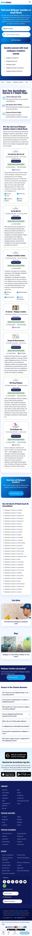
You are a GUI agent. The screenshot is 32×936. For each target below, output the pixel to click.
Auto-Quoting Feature (23, 858)
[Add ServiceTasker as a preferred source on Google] (16, 755)
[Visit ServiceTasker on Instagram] (16, 881)
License (19, 865)
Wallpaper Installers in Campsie (14, 529)
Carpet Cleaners (21, 839)
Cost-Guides (5, 792)
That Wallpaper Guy (16, 429)
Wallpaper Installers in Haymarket (14, 567)
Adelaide (19, 822)
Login (18, 803)
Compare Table (6, 865)
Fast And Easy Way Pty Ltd (16, 154)
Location (4, 817)
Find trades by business (6, 804)
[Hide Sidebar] (29, 2)
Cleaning (19, 841)
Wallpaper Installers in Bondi (13, 581)
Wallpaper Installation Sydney (16, 256)
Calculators (20, 798)
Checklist (4, 795)
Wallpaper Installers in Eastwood (14, 554)
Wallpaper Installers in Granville (13, 545)
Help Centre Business (23, 870)
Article (19, 792)
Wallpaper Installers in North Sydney (15, 543)
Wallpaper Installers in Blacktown (14, 521)
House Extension (7, 833)
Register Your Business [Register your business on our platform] (12, 901)
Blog (18, 790)
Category (8, 82)
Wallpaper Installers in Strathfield (14, 564)
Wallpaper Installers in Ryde (12, 559)
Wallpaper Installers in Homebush (14, 562)
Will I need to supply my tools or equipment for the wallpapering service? (15, 739)
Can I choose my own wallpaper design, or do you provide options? (15, 693)
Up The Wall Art (16, 211)
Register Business (14, 932)
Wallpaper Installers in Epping (13, 534)
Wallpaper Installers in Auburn (13, 513)
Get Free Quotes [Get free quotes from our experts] (11, 893)
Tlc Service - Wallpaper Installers (16, 312)
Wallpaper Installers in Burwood (14, 526)
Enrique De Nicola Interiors (16, 340)
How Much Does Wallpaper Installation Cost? (16, 622)
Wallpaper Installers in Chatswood (14, 586)
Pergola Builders (21, 833)
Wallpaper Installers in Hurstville (14, 537)
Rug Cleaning (5, 841)
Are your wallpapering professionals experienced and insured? (12, 715)
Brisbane (19, 819)
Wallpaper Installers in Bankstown (14, 515)
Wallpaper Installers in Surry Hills (14, 575)
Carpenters (5, 839)
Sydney (19, 817)
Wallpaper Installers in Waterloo (14, 578)
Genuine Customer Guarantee (7, 859)
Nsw (27, 82)
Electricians (20, 844)
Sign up (4, 808)
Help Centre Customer (8, 873)
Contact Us (20, 795)
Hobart (19, 825)
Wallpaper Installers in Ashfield (13, 510)
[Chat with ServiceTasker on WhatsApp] (4, 886)
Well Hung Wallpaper (16, 383)
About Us (4, 790)
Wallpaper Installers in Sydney (13, 592)
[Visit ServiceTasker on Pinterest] (8, 881)
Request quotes (16, 161)
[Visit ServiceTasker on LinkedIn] (21, 881)
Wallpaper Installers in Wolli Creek (14, 551)
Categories (5, 798)
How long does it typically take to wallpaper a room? (15, 732)
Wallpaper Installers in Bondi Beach (15, 584)
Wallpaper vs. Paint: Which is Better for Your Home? (16, 655)
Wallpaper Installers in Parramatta (14, 548)
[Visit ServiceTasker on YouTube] (25, 881)
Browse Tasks (6, 870)
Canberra (4, 825)
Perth (3, 822)
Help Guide (20, 868)
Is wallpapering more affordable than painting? (15, 726)
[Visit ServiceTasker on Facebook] (4, 881)
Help (3, 801)
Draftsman (20, 836)
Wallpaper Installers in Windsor (13, 589)
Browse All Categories (23, 862)
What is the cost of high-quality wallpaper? (14, 721)
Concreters (5, 844)
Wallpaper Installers (18, 82)
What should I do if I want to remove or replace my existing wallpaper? (15, 708)
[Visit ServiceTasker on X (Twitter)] (12, 881)
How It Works (6, 862)
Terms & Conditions (7, 855)
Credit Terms (5, 868)
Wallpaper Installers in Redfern (13, 573)
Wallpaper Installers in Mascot (13, 524)
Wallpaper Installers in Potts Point (14, 570)
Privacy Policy (21, 855)
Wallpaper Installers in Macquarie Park (15, 556)
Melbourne (5, 819)
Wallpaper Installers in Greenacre (14, 518)
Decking (4, 836)
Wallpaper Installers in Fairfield (13, 532)
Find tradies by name (23, 801)
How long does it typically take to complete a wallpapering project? (15, 701)
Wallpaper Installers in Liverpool (14, 540)
